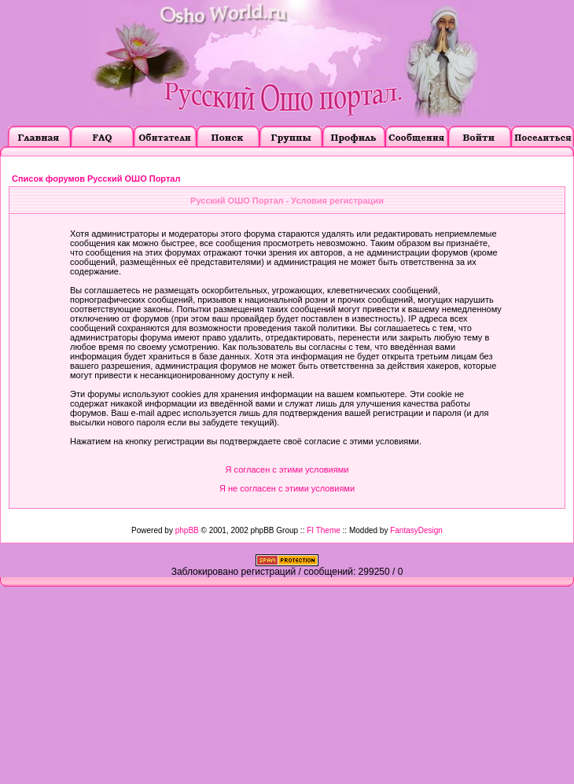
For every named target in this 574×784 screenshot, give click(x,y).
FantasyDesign (416, 530)
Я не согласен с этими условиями (287, 488)
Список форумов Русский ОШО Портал (96, 178)
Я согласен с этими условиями (287, 469)
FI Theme (323, 530)
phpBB (187, 530)
